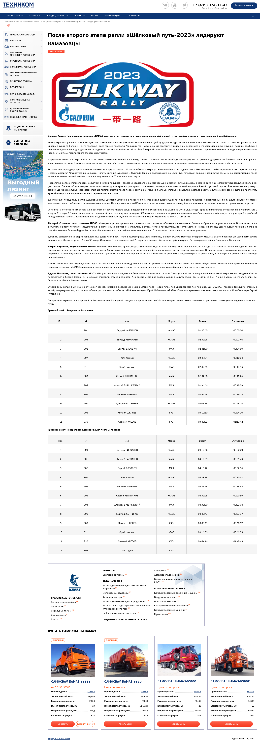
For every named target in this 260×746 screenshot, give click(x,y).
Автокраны (161, 570)
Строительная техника (19, 61)
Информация (112, 15)
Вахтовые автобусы (115, 574)
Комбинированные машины (170, 610)
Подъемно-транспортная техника (19, 53)
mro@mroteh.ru (219, 8)
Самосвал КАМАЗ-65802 (230, 681)
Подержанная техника (20, 117)
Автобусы (12, 40)
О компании (13, 15)
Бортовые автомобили (64, 602)
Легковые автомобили (19, 94)
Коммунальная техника (19, 67)
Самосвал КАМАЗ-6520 (123, 682)
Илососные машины (166, 601)
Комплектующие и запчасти (17, 101)
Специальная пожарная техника (20, 74)
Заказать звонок (244, 5)
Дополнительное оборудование (16, 109)
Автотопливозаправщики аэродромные (126, 601)
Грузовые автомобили (19, 34)
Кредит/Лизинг (85, 723)
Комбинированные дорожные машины (177, 593)
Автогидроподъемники (168, 574)
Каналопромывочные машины (172, 605)
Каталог (33, 15)
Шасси (56, 619)
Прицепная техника (17, 81)
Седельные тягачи (62, 610)
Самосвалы (58, 606)
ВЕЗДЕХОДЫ (13, 87)
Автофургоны (59, 615)
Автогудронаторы (114, 597)
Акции (94, 15)
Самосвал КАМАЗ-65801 (177, 681)
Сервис (78, 15)
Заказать (63, 723)
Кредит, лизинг (56, 15)
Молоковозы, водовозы (117, 593)
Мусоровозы (162, 614)
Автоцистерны (14, 46)
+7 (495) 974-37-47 (210, 5)
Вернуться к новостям (59, 738)
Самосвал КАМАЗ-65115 (71, 682)
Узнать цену (125, 723)
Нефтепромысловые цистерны (121, 613)
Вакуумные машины (167, 597)
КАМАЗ (91, 691)
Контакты (134, 15)
